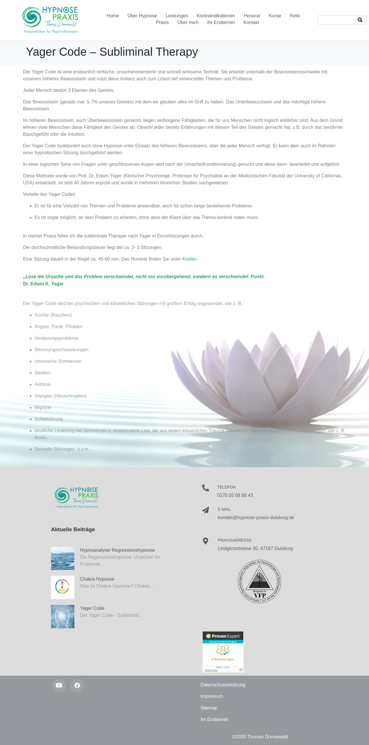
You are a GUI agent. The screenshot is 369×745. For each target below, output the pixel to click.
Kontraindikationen (216, 15)
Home (113, 15)
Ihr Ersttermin (221, 22)
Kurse (275, 15)
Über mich (188, 22)
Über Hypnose (142, 15)
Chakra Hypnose (97, 579)
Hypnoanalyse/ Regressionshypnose (117, 550)
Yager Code (92, 608)
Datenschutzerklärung (223, 684)
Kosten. (190, 259)
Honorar (252, 15)
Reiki (295, 15)
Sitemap (209, 707)
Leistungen (177, 15)
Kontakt (251, 22)
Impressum (212, 696)
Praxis (162, 22)
